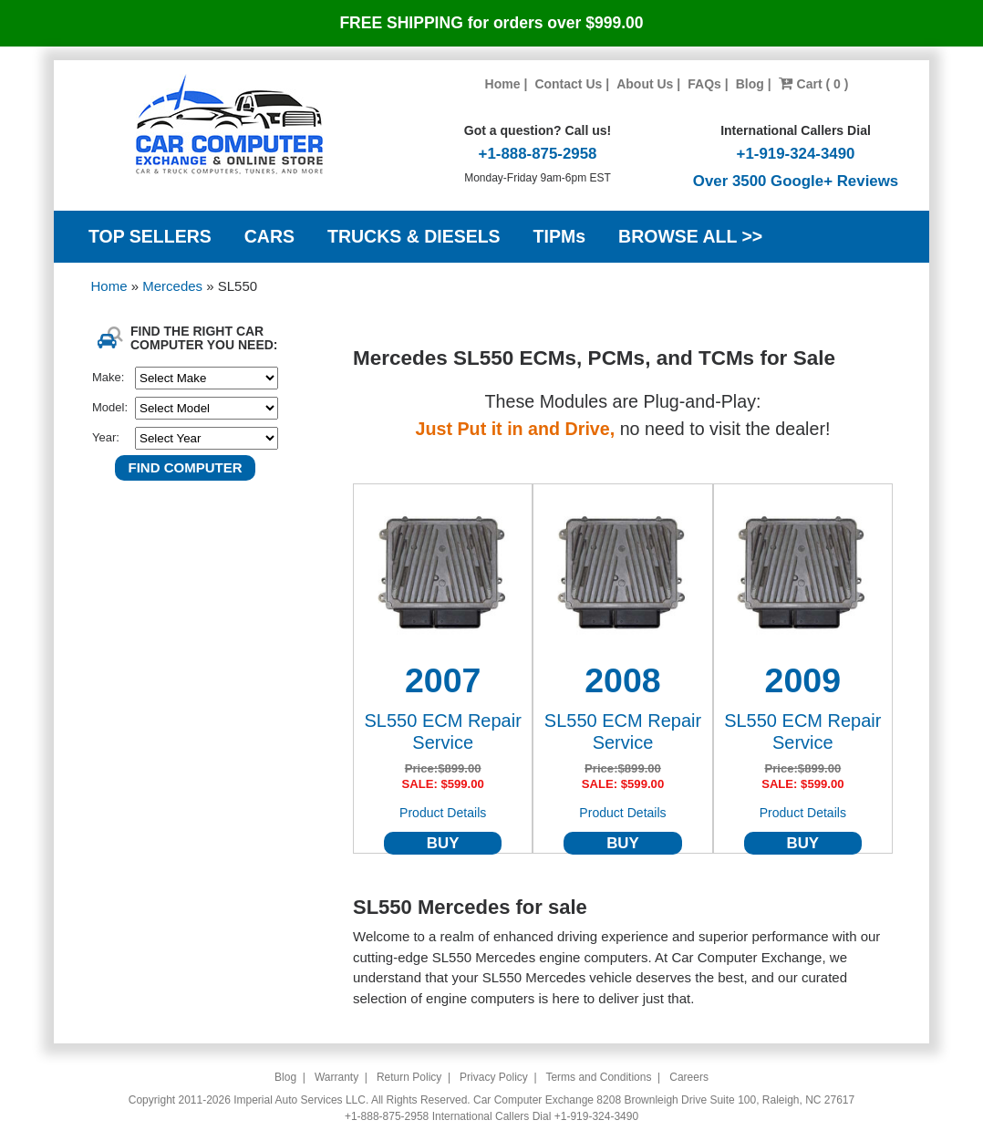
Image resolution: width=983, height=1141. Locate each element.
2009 (803, 680)
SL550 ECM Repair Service (443, 731)
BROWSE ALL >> (690, 236)
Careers (689, 1077)
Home (503, 84)
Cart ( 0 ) (814, 84)
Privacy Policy (494, 1077)
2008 (622, 680)
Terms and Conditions (598, 1077)
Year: (105, 437)
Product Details (442, 812)
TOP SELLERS (150, 236)
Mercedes (174, 286)
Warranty (336, 1077)
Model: (110, 407)
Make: (108, 377)
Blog (750, 84)
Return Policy (409, 1077)
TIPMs (559, 236)
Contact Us (568, 84)
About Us (644, 84)
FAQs (704, 84)
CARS (269, 236)
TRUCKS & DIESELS (414, 236)
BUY (443, 843)
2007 (443, 680)
